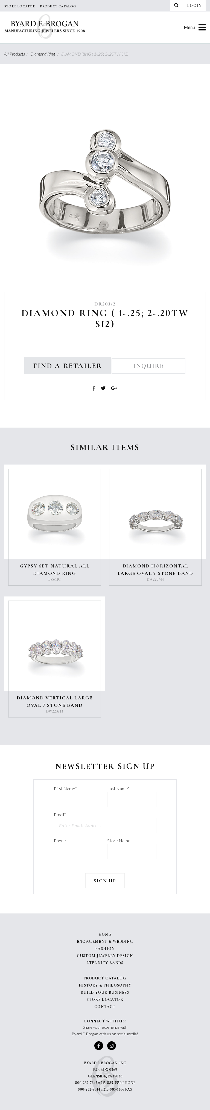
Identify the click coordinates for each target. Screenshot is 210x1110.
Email (60, 814)
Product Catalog (58, 6)
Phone (60, 840)
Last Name (118, 788)
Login (194, 5)
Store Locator (20, 6)
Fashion (105, 948)
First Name (65, 788)
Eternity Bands (105, 963)
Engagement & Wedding (105, 941)
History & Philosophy (105, 985)
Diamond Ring (45, 53)
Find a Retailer (67, 365)
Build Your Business (105, 992)
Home (105, 934)
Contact (105, 1006)
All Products (17, 53)
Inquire (148, 366)
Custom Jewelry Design (105, 955)
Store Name (118, 840)
